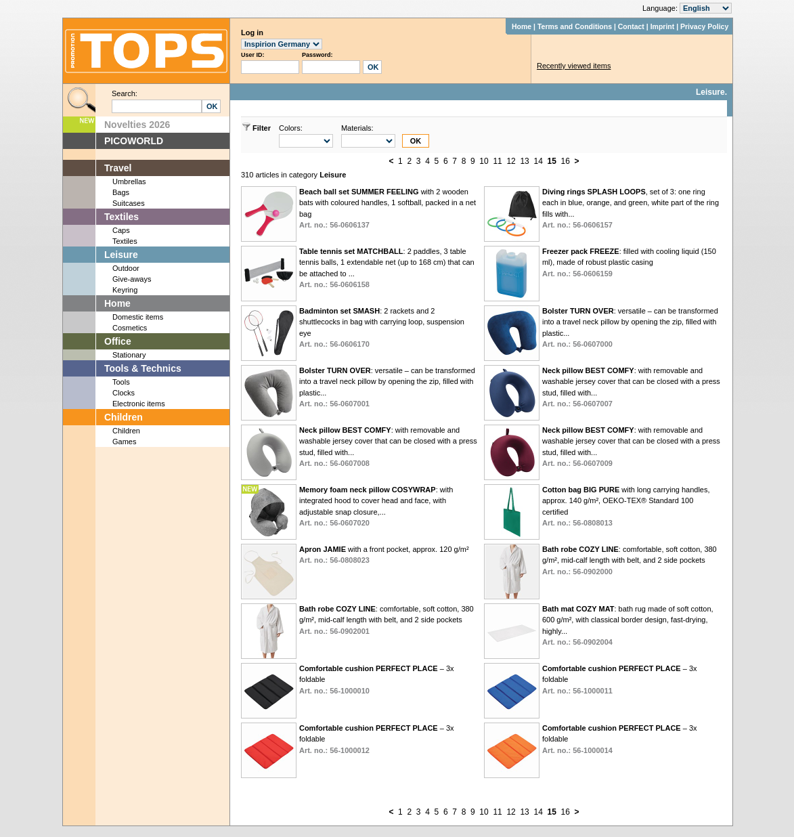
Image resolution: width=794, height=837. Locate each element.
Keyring (124, 290)
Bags (120, 192)
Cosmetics (129, 328)
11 (497, 161)
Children (123, 417)
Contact (631, 26)
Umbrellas (129, 181)
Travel (117, 168)
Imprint (662, 26)
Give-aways (131, 279)
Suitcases (128, 203)
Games (124, 441)
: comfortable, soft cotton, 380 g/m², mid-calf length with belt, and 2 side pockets (629, 560)
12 (510, 161)
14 (537, 161)
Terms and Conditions (574, 26)
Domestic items (137, 317)
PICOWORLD (133, 140)
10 (483, 161)
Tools (121, 382)
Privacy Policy (704, 26)
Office (117, 341)
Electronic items (138, 404)
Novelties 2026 (137, 124)
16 (565, 161)
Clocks (123, 393)
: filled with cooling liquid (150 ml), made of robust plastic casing (629, 262)
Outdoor (125, 268)
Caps (121, 230)
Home (521, 26)
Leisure (121, 254)
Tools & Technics (142, 368)
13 (524, 161)
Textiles (121, 216)
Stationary (129, 355)
